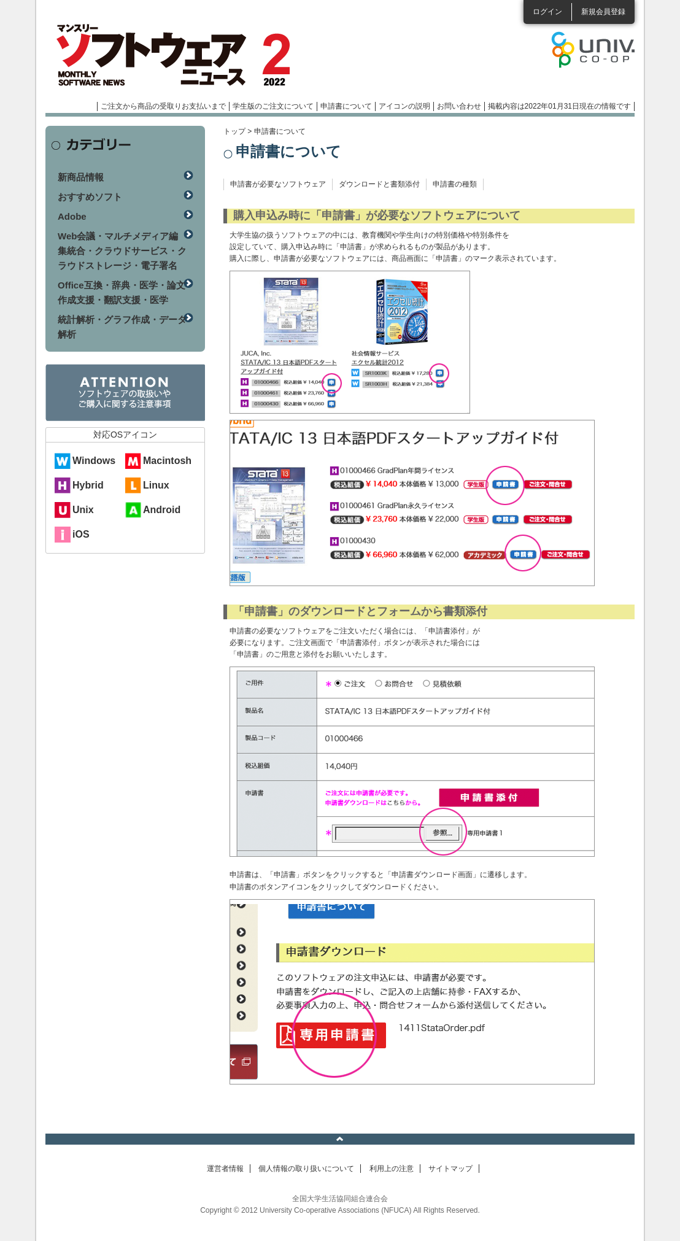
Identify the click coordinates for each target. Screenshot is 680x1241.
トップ (234, 131)
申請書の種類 (455, 184)
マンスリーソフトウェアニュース (175, 55)
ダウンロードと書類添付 (379, 184)
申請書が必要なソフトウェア (278, 184)
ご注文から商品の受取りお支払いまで (163, 106)
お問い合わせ (459, 106)
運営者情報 (225, 1168)
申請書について (346, 106)
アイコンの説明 (404, 106)
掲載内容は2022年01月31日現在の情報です (559, 106)
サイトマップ (450, 1168)
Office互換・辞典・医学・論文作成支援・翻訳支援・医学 (121, 292)
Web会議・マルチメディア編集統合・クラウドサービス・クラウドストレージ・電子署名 (122, 251)
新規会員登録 (603, 11)
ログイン (547, 11)
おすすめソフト (90, 196)
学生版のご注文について (273, 106)
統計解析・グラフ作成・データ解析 (122, 326)
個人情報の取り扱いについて (306, 1168)
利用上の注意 (391, 1168)
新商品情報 (81, 177)
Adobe (72, 216)
